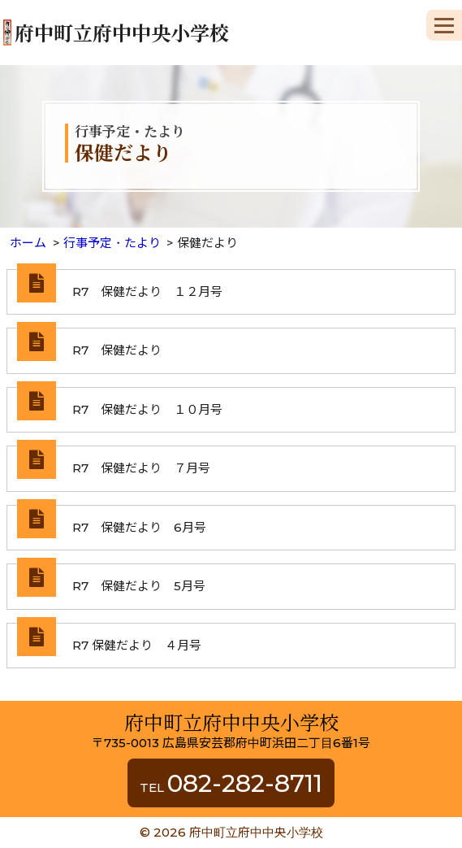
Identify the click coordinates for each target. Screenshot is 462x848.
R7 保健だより (117, 350)
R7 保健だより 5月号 (138, 586)
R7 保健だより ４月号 (136, 645)
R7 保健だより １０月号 (147, 409)
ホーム (28, 242)
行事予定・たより (112, 242)
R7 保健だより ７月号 (141, 468)
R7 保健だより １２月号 (147, 291)
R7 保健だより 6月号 (139, 527)
